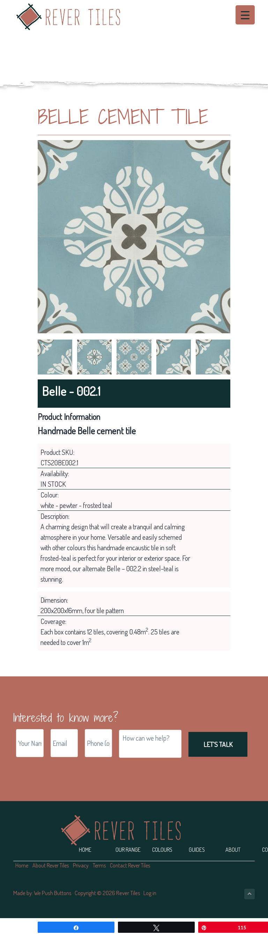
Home (85, 849)
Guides (197, 849)
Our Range (128, 849)
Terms (99, 865)
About (232, 849)
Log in (149, 892)
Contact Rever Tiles (130, 865)
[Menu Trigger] (245, 14)
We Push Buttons (53, 892)
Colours (162, 849)
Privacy (81, 865)
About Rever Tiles (50, 865)
